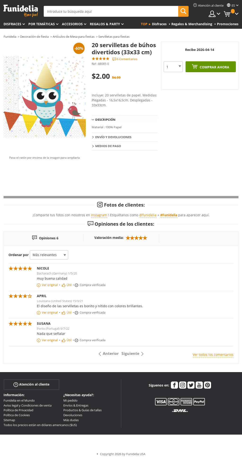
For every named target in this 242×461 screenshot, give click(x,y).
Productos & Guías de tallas (82, 410)
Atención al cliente (31, 384)
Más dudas (71, 420)
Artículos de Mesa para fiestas (74, 36)
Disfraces (12, 24)
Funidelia (10, 36)
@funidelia (147, 215)
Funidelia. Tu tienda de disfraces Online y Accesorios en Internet (21, 11)
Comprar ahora (214, 67)
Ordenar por (19, 255)
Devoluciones (72, 415)
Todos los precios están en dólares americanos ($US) (40, 425)
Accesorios (72, 24)
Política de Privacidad (18, 410)
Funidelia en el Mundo (19, 400)
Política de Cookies (17, 415)
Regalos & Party (105, 24)
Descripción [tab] (105, 119)
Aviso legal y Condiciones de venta (28, 405)
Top (144, 24)
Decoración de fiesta (34, 36)
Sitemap (9, 420)
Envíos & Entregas (75, 405)
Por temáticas (41, 24)
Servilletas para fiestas (114, 36)
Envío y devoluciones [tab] (113, 137)
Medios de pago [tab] (108, 146)
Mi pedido (70, 400)
